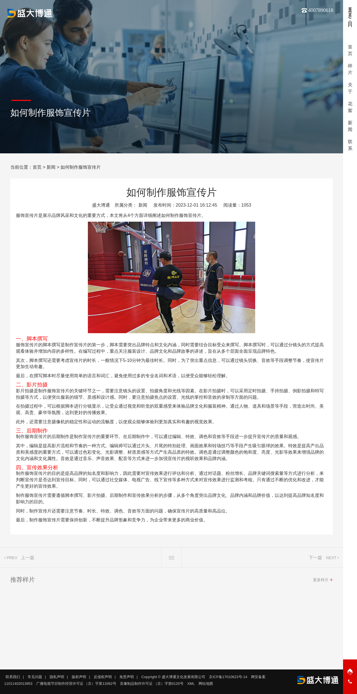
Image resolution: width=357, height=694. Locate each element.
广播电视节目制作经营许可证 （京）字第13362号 (76, 683)
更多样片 (321, 581)
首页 (37, 167)
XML (191, 683)
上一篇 (27, 559)
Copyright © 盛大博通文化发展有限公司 (173, 677)
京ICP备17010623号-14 (228, 677)
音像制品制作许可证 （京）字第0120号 (152, 683)
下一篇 (315, 559)
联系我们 (13, 677)
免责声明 (126, 677)
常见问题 (35, 677)
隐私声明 (57, 677)
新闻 (51, 167)
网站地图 (206, 683)
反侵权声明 (103, 677)
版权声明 (79, 677)
